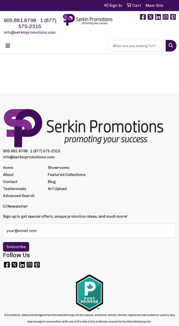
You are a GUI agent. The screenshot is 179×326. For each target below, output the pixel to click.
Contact (10, 181)
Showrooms (58, 167)
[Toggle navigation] (8, 45)
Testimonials (14, 189)
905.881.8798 (20, 20)
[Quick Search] (136, 46)
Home (8, 167)
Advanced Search (19, 196)
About (8, 174)
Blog (52, 181)
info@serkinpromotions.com (30, 32)
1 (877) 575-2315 (37, 23)
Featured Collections (66, 174)
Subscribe (16, 246)
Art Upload (57, 189)
